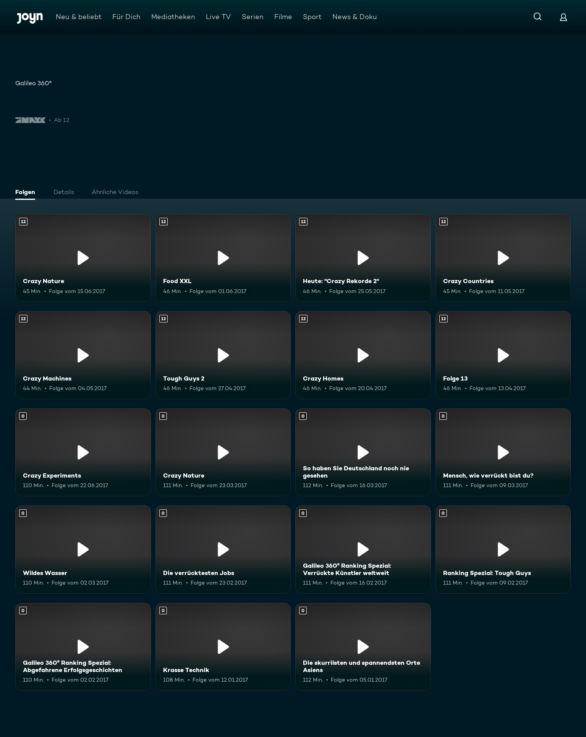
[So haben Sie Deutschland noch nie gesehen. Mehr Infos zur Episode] (363, 452)
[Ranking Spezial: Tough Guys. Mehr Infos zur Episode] (503, 549)
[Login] (563, 17)
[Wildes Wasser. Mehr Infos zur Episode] (83, 549)
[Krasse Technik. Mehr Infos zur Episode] (223, 647)
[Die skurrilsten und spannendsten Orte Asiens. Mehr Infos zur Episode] (363, 647)
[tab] (27, 193)
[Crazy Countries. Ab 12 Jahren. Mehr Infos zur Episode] (503, 258)
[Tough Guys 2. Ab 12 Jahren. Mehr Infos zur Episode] (223, 355)
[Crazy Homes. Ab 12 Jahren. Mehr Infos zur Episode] (363, 355)
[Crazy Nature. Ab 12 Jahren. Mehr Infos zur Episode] (83, 258)
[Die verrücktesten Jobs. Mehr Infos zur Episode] (223, 549)
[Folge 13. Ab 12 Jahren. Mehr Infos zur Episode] (503, 355)
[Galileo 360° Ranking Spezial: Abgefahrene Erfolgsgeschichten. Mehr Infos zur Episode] (83, 647)
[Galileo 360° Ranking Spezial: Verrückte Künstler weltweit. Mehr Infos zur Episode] (363, 549)
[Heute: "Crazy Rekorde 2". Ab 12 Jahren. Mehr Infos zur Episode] (363, 258)
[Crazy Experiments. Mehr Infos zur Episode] (83, 452)
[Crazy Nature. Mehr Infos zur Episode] (223, 452)
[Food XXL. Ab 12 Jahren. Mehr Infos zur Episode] (223, 258)
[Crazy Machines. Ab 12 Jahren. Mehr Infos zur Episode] (83, 355)
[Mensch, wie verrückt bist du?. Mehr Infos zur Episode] (503, 452)
